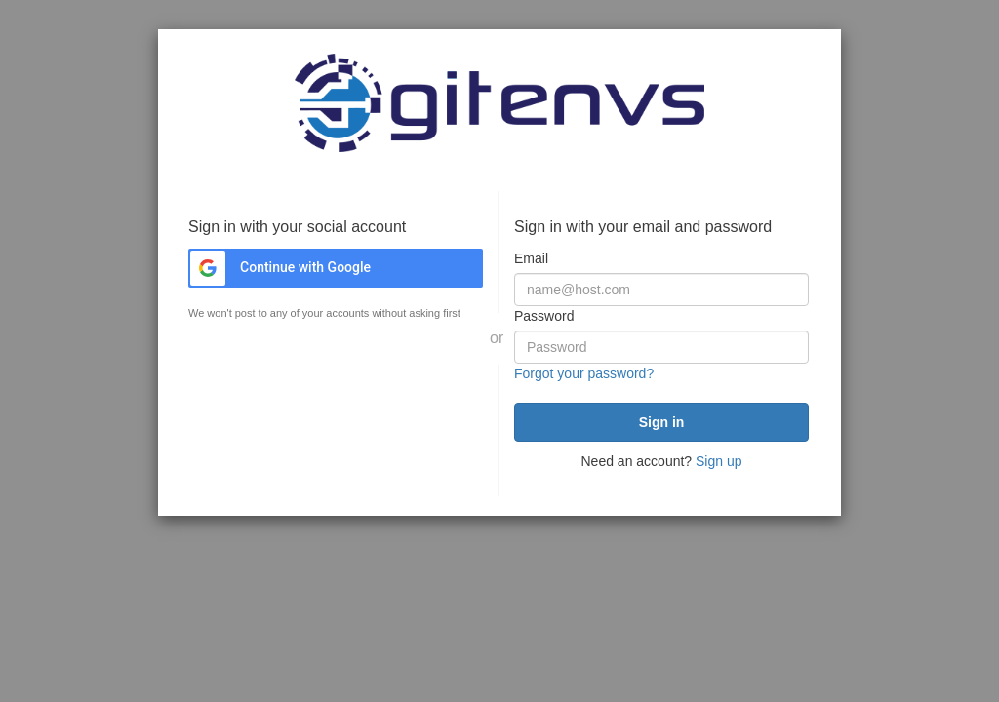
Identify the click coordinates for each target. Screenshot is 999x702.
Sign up (718, 461)
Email (531, 258)
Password (544, 316)
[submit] (661, 422)
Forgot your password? (584, 373)
